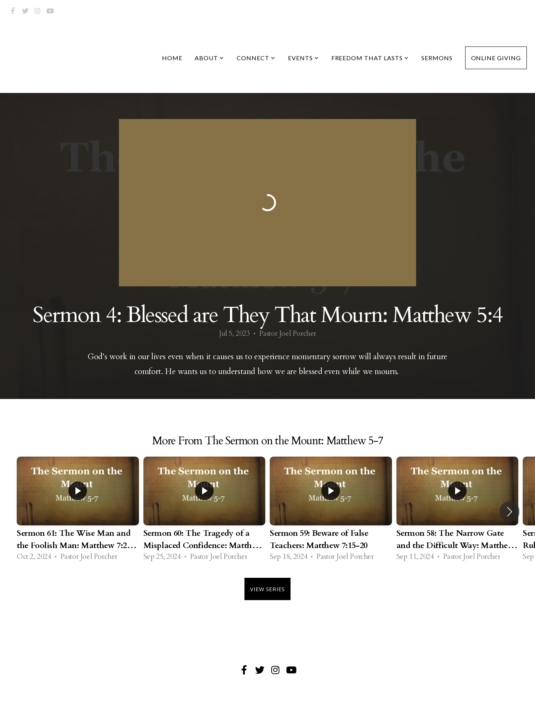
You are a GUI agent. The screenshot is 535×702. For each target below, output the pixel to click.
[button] (510, 511)
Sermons (437, 57)
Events (303, 57)
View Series (267, 589)
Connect (256, 57)
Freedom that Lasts (370, 57)
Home (172, 57)
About (209, 57)
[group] (78, 512)
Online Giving (496, 57)
